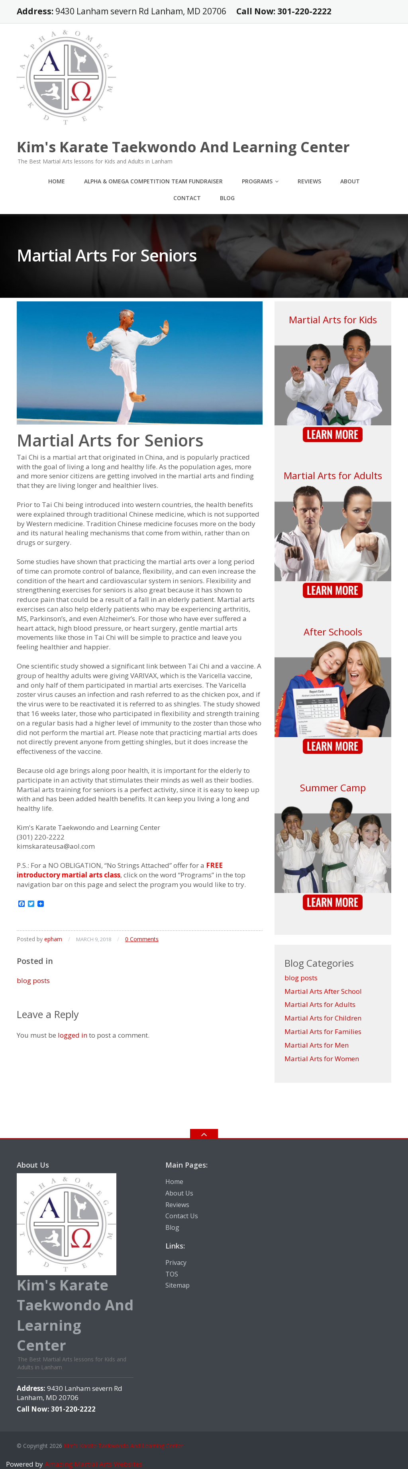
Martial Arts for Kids (333, 319)
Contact (187, 198)
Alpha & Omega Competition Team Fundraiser (153, 181)
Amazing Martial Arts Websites (92, 1464)
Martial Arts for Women (321, 1058)
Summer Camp (333, 787)
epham (53, 939)
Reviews (309, 181)
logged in (72, 1035)
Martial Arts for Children (322, 1018)
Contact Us (181, 1215)
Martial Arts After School (323, 991)
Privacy (175, 1262)
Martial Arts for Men (316, 1045)
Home (56, 181)
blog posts (33, 980)
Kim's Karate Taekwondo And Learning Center (123, 1445)
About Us (179, 1193)
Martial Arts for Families (322, 1031)
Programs (257, 181)
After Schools (333, 631)
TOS (171, 1274)
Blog (227, 198)
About (350, 181)
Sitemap (177, 1285)
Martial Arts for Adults (333, 475)
